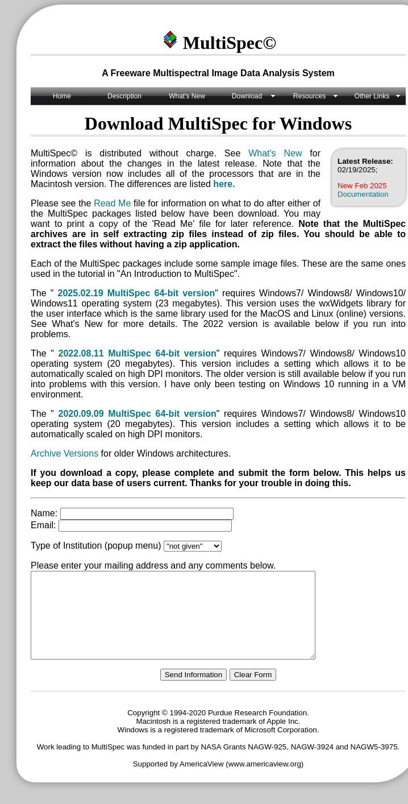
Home (62, 96)
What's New (187, 96)
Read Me (112, 203)
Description (124, 96)
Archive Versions (64, 453)
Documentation (363, 194)
